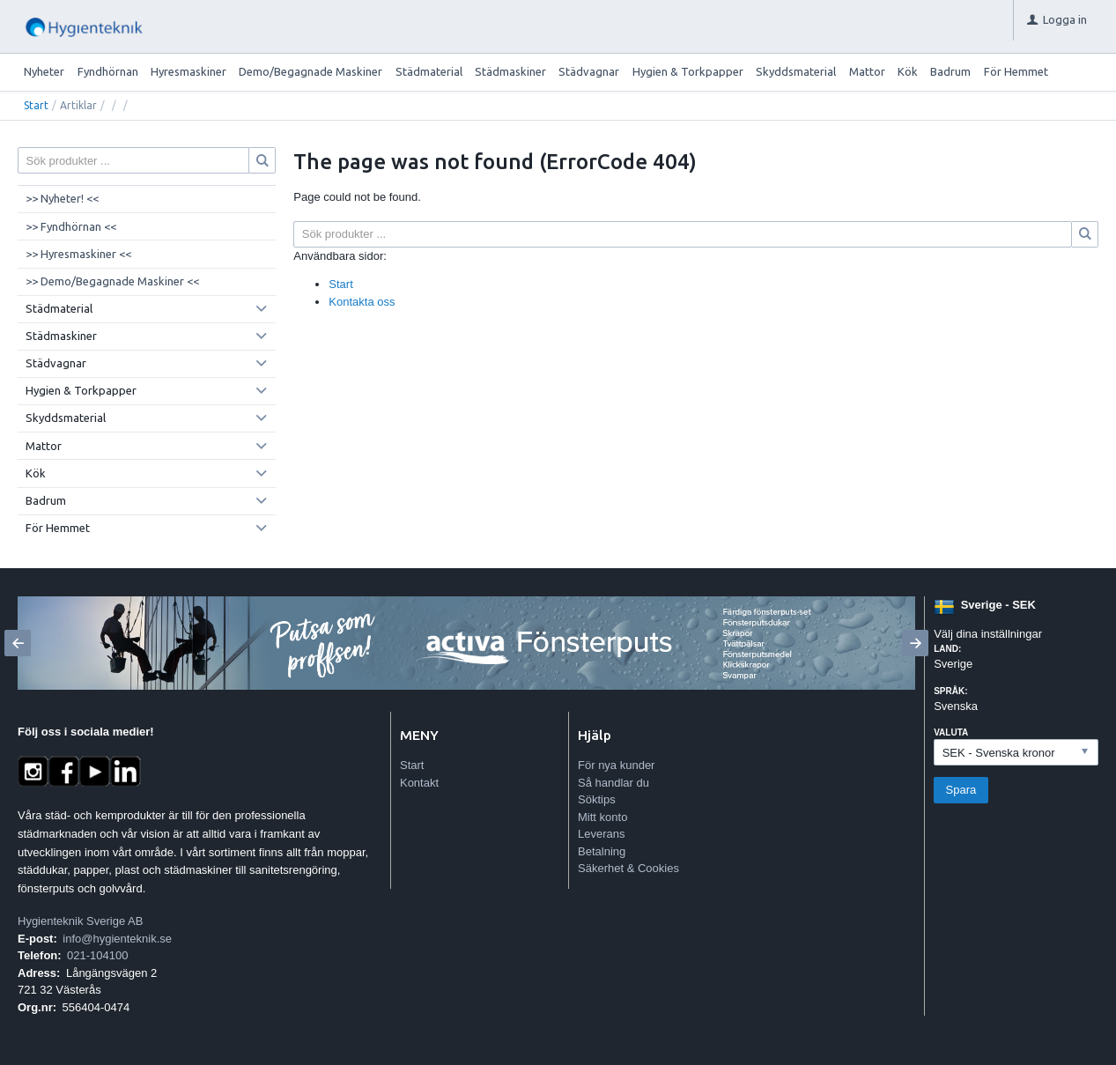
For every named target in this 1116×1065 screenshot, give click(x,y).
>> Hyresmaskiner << (78, 254)
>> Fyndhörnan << (71, 226)
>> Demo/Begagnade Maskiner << (112, 281)
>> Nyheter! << (62, 198)
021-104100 (97, 955)
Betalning (601, 851)
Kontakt (419, 782)
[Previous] (17, 643)
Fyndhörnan (108, 71)
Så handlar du (613, 782)
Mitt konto (602, 817)
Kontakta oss (362, 301)
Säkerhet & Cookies (628, 868)
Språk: (950, 691)
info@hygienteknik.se (117, 938)
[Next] (915, 643)
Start (36, 105)
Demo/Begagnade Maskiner (310, 71)
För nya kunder (616, 765)
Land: (947, 649)
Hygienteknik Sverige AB (80, 921)
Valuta (951, 732)
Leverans (601, 833)
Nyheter (44, 71)
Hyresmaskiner (188, 71)
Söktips (597, 799)
